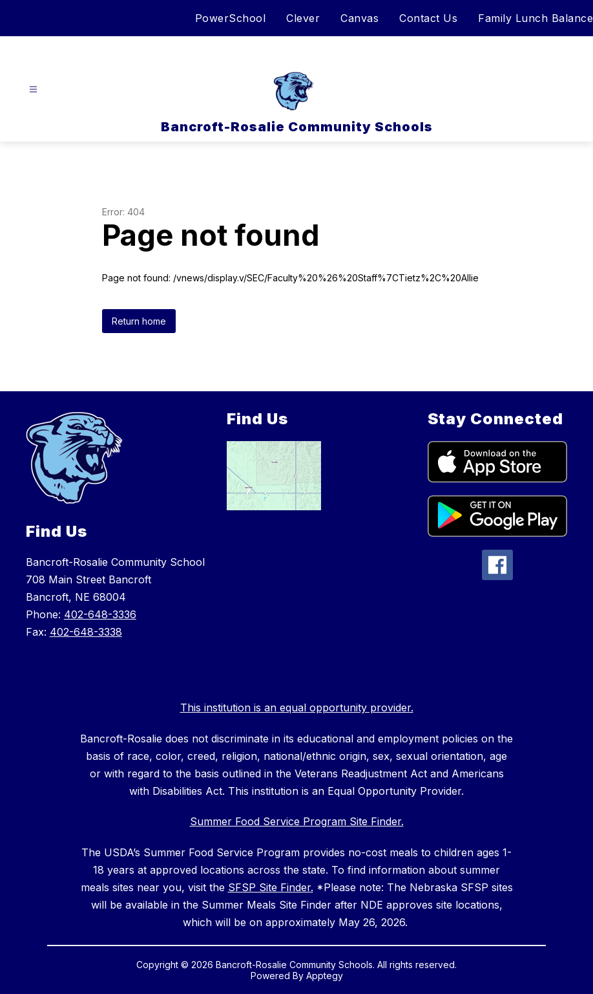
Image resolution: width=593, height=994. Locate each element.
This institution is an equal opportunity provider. (296, 707)
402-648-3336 (100, 614)
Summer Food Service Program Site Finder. (297, 821)
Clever (303, 18)
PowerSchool (230, 18)
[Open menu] (33, 89)
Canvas (359, 18)
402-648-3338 (86, 631)
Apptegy (324, 975)
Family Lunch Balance (535, 18)
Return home (139, 321)
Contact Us (428, 18)
